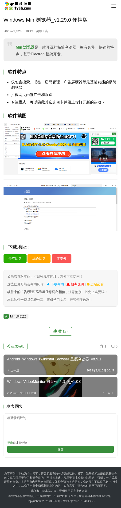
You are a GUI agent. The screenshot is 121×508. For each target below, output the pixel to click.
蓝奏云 (61, 258)
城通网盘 (39, 258)
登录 (10, 442)
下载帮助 (55, 284)
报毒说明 (75, 284)
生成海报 (15, 346)
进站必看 (95, 284)
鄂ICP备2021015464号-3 (78, 501)
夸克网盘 (15, 258)
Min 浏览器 (25, 47)
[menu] (114, 6)
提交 (60, 449)
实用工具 (42, 31)
